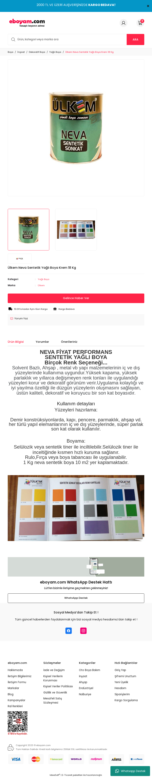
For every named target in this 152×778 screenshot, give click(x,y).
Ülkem (41, 285)
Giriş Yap (120, 670)
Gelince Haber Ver (76, 298)
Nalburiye (85, 694)
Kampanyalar (16, 700)
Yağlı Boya (44, 279)
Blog (10, 694)
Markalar (13, 688)
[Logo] (26, 22)
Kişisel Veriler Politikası (58, 686)
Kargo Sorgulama (126, 700)
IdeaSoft (55, 775)
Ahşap (83, 682)
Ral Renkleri (15, 706)
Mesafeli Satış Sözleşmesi (52, 701)
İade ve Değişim (54, 670)
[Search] (76, 39)
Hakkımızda (15, 670)
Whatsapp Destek (130, 771)
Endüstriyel (86, 688)
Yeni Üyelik (121, 682)
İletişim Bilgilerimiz (19, 676)
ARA (135, 39)
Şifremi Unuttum (125, 676)
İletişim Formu (17, 682)
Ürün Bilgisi (16, 342)
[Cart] (140, 23)
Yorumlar (42, 342)
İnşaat (83, 676)
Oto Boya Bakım (89, 670)
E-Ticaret (67, 775)
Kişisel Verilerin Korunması (53, 678)
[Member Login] (123, 23)
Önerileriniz (69, 342)
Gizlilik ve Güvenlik (55, 692)
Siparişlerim (122, 694)
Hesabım (120, 688)
